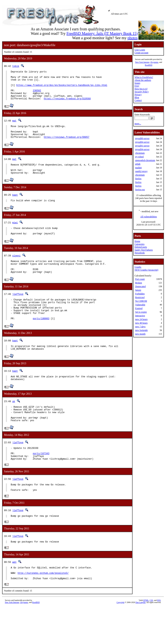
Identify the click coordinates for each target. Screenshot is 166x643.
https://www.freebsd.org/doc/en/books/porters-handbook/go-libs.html (61, 88)
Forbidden (140, 293)
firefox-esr (140, 189)
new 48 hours (141, 323)
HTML (146, 637)
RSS (159, 637)
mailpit (138, 167)
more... (138, 123)
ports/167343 (41, 482)
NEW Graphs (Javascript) (146, 270)
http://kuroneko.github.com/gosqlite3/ (43, 608)
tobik (15, 66)
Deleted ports (141, 247)
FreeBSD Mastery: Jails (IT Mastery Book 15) (102, 33)
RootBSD (148, 65)
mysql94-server (142, 149)
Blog (137, 97)
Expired (138, 308)
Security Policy (142, 91)
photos (133, 38)
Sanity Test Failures (144, 250)
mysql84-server (142, 142)
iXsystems (154, 62)
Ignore (138, 290)
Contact (138, 100)
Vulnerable (140, 304)
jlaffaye (17, 310)
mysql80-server (142, 138)
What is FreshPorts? (144, 77)
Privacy (138, 94)
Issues (137, 83)
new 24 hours (141, 319)
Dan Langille (141, 639)
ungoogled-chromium (145, 160)
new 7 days (140, 326)
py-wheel (139, 156)
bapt (15, 206)
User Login (140, 49)
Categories (139, 244)
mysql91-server (142, 145)
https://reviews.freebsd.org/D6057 (66, 146)
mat (14, 127)
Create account (141, 52)
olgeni (16, 269)
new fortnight (141, 330)
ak (13, 425)
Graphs (138, 267)
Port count (140, 279)
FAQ (137, 86)
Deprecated (140, 286)
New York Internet (142, 62)
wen (14, 595)
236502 (37, 95)
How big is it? (141, 88)
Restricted (140, 297)
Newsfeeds (140, 252)
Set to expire (141, 312)
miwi (15, 234)
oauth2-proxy (141, 171)
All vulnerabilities (148, 216)
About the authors (143, 80)
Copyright (120, 639)
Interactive (140, 315)
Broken (138, 282)
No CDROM (141, 301)
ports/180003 (41, 339)
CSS (151, 637)
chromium (140, 153)
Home (137, 241)
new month (140, 334)
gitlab (137, 164)
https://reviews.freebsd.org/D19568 (67, 104)
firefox (138, 178)
